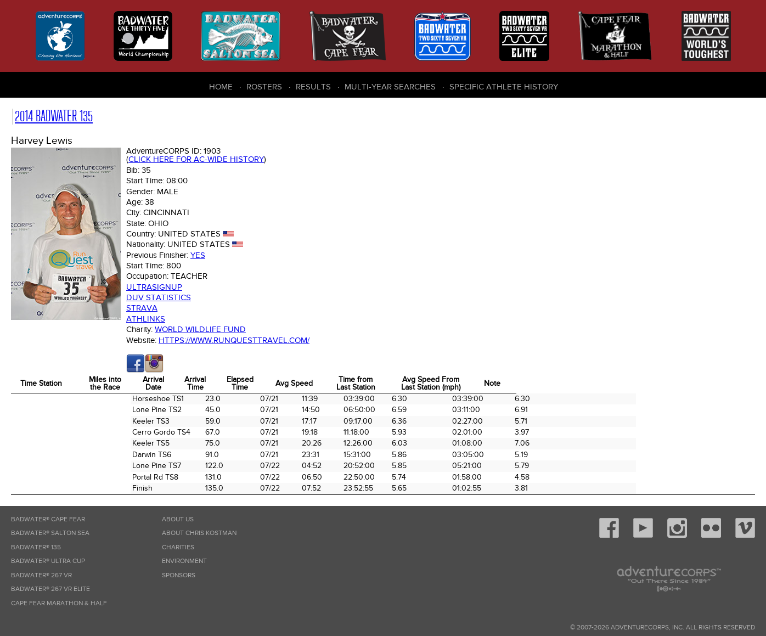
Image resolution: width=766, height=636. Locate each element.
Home (221, 87)
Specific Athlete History (503, 87)
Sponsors (178, 575)
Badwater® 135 (36, 547)
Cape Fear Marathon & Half (59, 603)
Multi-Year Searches (390, 87)
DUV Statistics (158, 297)
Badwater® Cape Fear (48, 519)
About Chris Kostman (199, 533)
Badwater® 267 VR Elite (50, 589)
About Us (178, 519)
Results (313, 87)
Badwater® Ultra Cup (48, 561)
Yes (197, 255)
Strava (141, 308)
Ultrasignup (154, 287)
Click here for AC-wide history (196, 159)
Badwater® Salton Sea (50, 533)
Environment (184, 561)
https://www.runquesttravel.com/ (234, 340)
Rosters (264, 87)
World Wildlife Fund (200, 329)
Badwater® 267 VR (41, 575)
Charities (178, 547)
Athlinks (145, 319)
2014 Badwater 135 (54, 116)
